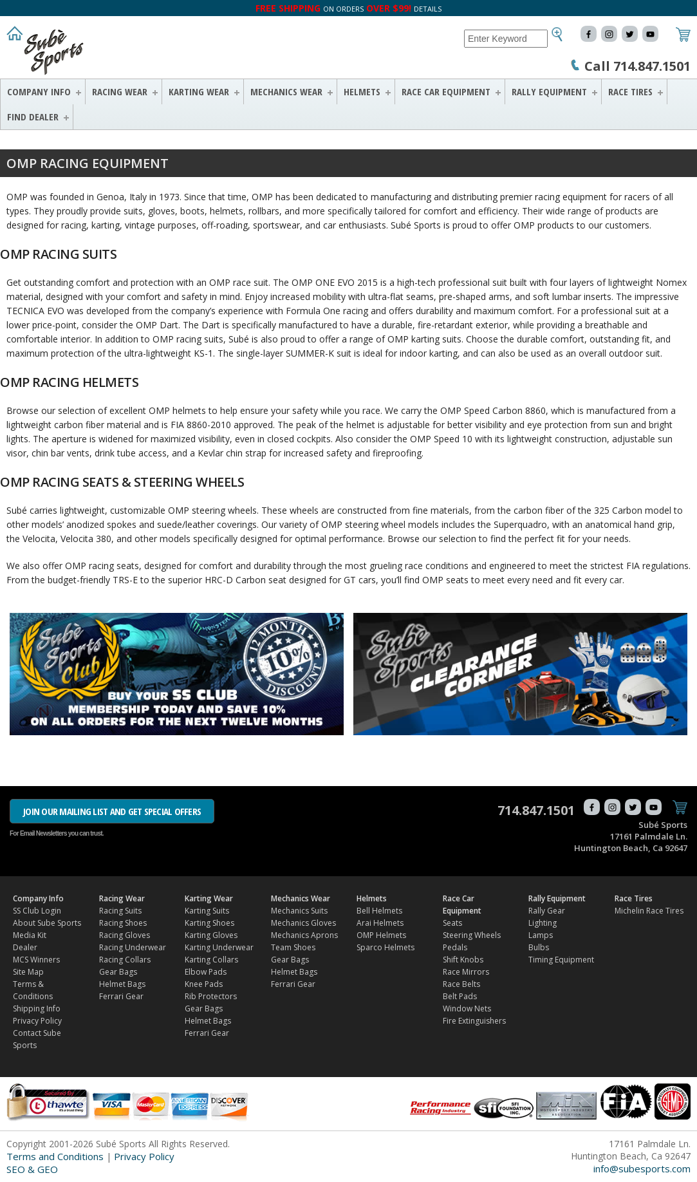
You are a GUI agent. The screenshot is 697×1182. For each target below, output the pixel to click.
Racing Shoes (123, 922)
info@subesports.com (642, 1168)
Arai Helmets (380, 922)
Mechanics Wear (286, 91)
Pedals (455, 947)
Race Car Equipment (446, 91)
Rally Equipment (549, 91)
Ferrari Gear (121, 996)
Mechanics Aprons (304, 935)
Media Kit (29, 935)
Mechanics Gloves (303, 922)
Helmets (362, 91)
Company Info (39, 91)
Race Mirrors (466, 971)
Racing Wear (119, 91)
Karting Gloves (211, 935)
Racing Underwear (132, 947)
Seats (452, 922)
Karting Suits (207, 910)
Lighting (542, 922)
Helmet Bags (122, 984)
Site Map (28, 971)
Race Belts (461, 984)
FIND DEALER (33, 116)
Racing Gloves (124, 935)
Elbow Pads (206, 971)
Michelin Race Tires (649, 910)
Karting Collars (211, 959)
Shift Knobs (463, 959)
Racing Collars (125, 959)
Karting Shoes (209, 922)
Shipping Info (36, 1008)
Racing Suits (120, 910)
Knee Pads (204, 984)
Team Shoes (293, 947)
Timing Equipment (561, 959)
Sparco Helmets (385, 947)
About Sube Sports (47, 922)
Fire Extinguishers (474, 1020)
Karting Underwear (219, 947)
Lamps (540, 935)
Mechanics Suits (299, 910)
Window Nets (467, 1008)
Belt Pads (460, 996)
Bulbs (538, 947)
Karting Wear (199, 91)
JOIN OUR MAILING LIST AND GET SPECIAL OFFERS (112, 811)
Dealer (25, 947)
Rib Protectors (211, 996)
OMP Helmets (381, 935)
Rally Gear (546, 910)
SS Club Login (37, 910)
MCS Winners (36, 959)
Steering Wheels (472, 935)
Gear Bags (118, 971)
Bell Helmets (379, 910)
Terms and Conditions (55, 1156)
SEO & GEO (32, 1169)
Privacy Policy (37, 1020)
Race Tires (630, 91)
